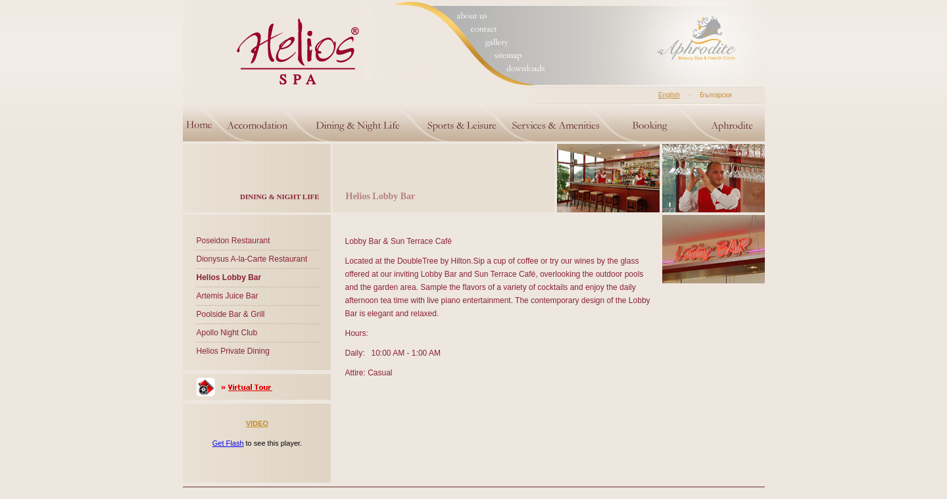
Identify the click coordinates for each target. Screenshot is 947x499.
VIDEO (257, 423)
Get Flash (228, 443)
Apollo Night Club (227, 332)
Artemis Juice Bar (227, 295)
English (669, 95)
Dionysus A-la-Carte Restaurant (252, 259)
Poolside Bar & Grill (231, 314)
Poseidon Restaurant (233, 240)
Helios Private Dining (233, 351)
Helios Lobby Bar (229, 277)
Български (715, 95)
